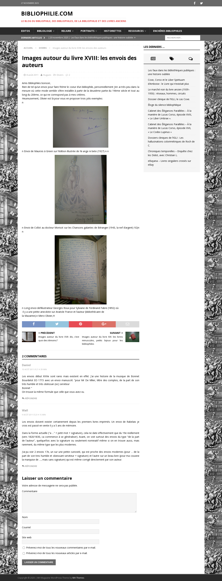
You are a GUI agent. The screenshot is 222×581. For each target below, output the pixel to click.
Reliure (66, 30)
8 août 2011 (32, 74)
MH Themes (78, 577)
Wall (25, 410)
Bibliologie (44, 30)
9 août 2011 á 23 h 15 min (34, 414)
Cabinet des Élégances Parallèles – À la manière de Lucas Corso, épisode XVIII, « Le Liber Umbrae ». (170, 114)
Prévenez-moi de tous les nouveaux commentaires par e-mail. (61, 547)
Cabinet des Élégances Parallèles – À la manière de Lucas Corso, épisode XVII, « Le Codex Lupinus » (169, 127)
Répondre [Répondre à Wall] (31, 465)
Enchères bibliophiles (167, 30)
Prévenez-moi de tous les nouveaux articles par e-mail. (56, 552)
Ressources (136, 30)
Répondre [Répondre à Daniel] (31, 397)
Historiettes (112, 30)
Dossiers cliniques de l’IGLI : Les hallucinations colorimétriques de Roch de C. (171, 141)
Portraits (87, 30)
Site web (26, 537)
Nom (25, 516)
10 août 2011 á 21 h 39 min (34, 369)
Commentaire (29, 490)
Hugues (47, 74)
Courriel (26, 527)
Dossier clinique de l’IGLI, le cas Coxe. (169, 98)
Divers (60, 74)
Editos (25, 30)
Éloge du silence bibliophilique (164, 104)
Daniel (26, 365)
